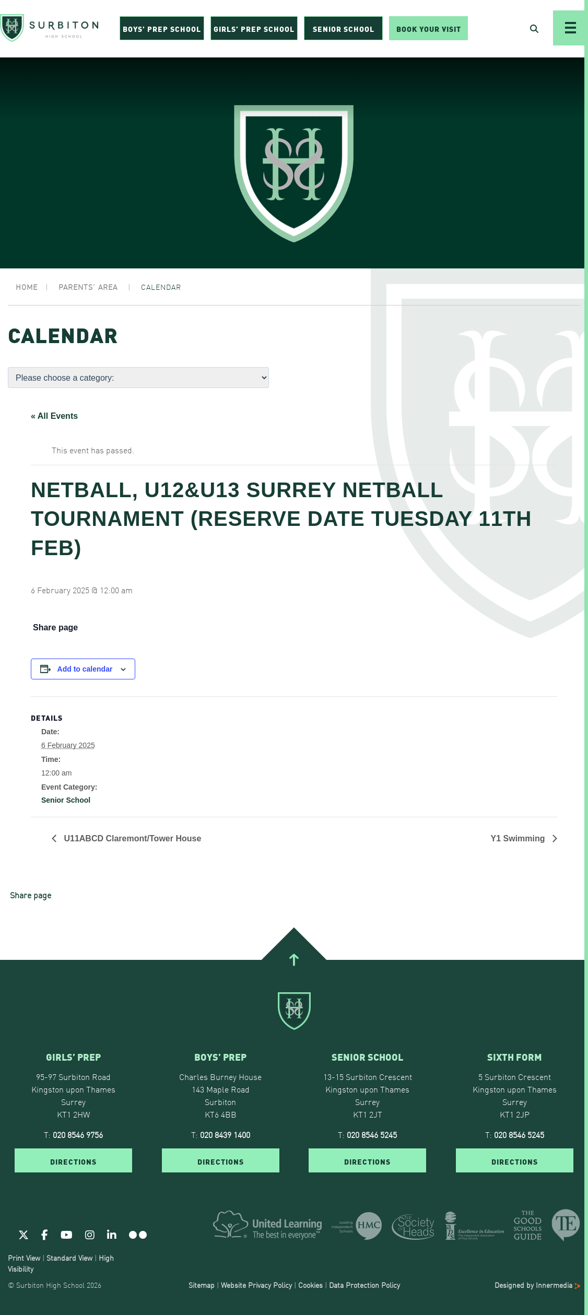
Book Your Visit (428, 29)
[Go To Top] (294, 959)
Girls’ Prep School (254, 29)
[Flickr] (138, 1234)
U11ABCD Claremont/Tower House (131, 838)
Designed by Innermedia (537, 1284)
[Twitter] (23, 1234)
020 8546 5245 (372, 1134)
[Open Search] (534, 29)
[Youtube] (67, 1234)
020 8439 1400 (225, 1134)
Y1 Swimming (519, 838)
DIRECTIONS (73, 1161)
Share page (55, 628)
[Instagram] (90, 1234)
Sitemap (202, 1284)
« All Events (54, 416)
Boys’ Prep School (162, 29)
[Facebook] (44, 1234)
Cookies (310, 1284)
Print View (24, 1257)
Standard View (69, 1257)
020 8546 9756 (78, 1134)
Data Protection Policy (364, 1284)
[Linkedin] (111, 1234)
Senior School (343, 29)
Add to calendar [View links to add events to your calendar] (85, 669)
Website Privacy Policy (256, 1284)
